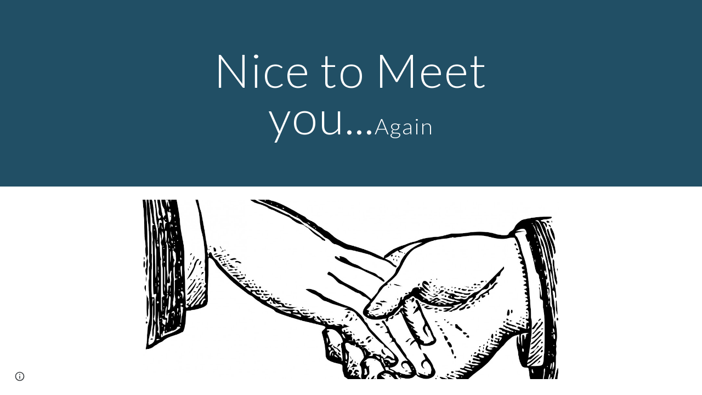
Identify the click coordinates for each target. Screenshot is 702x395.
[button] (19, 376)
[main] (351, 93)
